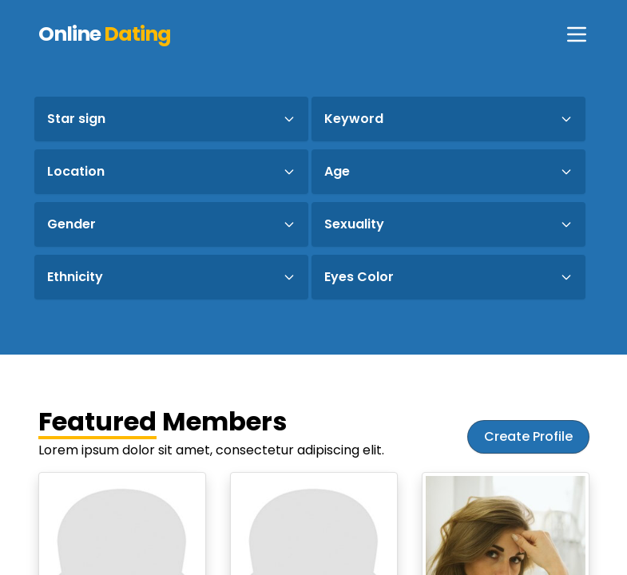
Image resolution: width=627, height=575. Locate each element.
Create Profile (528, 436)
